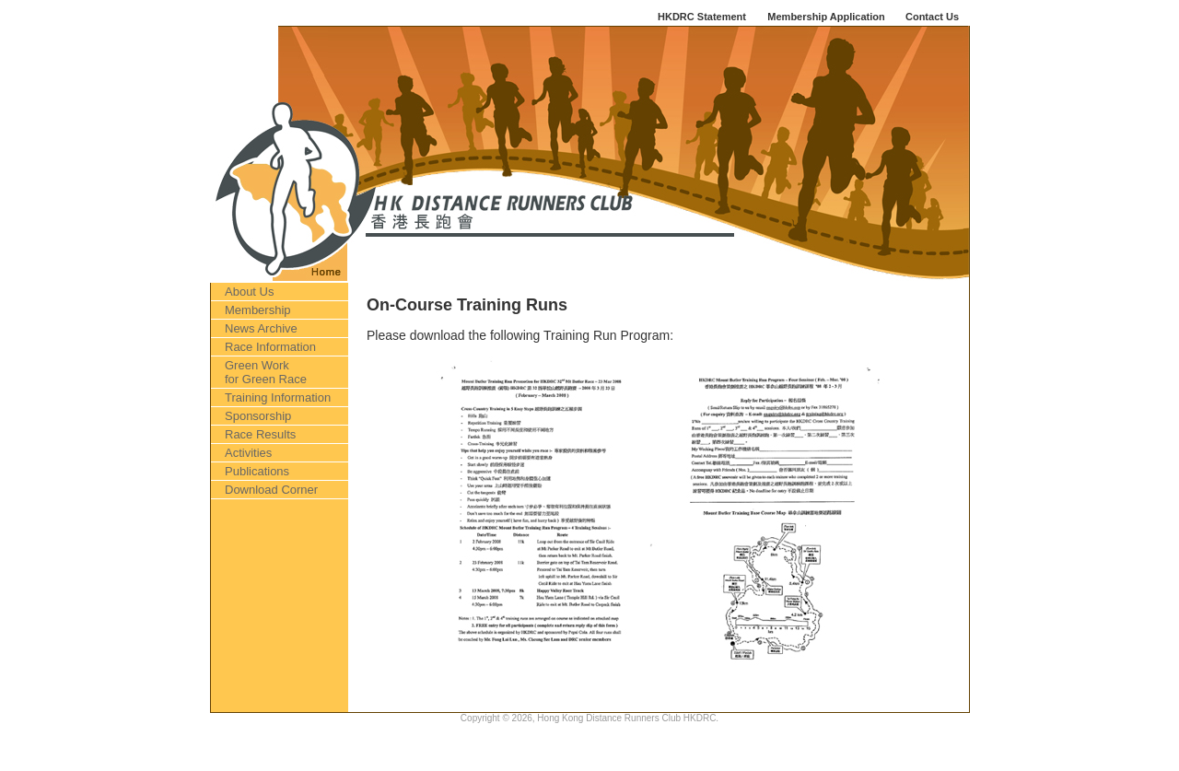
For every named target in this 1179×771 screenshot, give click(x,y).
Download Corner (271, 489)
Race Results (260, 434)
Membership (258, 310)
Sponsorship (258, 416)
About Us (249, 291)
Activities (248, 453)
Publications (257, 471)
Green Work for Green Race (266, 372)
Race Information (270, 347)
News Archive (261, 328)
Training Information (278, 397)
